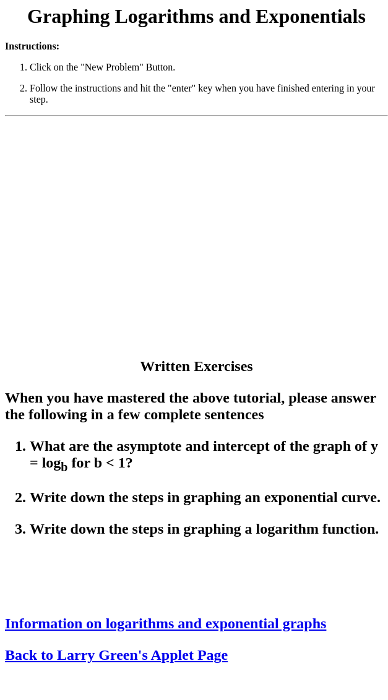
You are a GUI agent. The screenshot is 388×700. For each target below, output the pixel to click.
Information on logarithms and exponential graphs (165, 623)
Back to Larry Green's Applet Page (116, 655)
